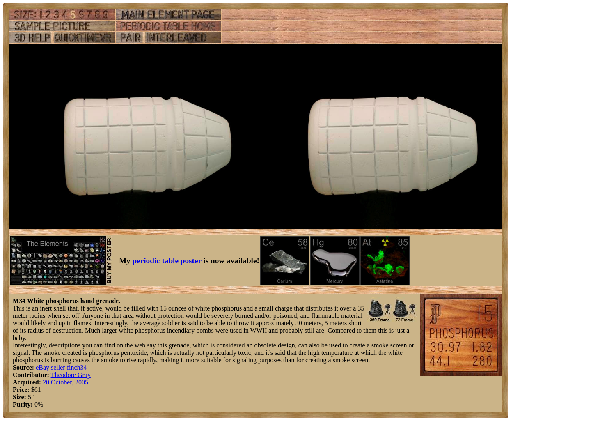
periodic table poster (167, 260)
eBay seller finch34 (61, 367)
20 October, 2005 (65, 382)
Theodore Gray (71, 374)
